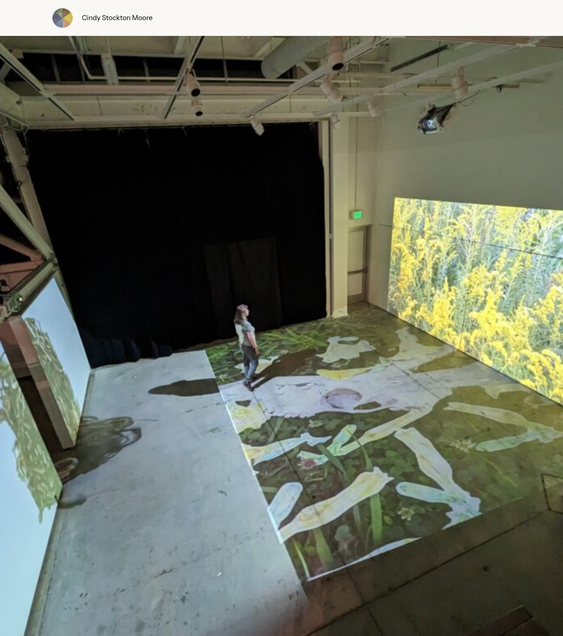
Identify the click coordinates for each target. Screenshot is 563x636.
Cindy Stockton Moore (117, 17)
